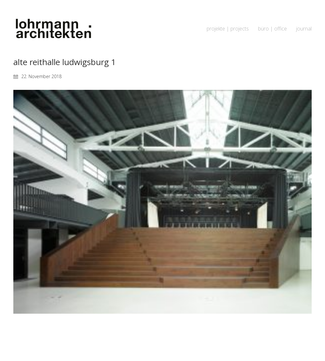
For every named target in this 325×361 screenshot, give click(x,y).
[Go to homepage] (53, 29)
